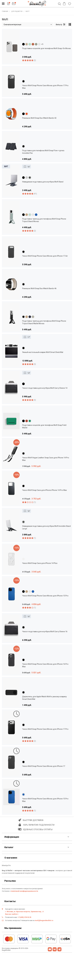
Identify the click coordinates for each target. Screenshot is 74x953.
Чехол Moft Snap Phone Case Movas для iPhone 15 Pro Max (45, 800)
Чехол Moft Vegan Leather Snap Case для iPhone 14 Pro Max (45, 459)
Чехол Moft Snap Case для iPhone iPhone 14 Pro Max (44, 490)
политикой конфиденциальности (24, 891)
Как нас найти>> (11, 914)
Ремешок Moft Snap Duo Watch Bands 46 (39, 288)
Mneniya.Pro (6, 865)
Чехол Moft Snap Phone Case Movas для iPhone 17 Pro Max (45, 86)
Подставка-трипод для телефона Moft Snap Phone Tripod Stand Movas (44, 220)
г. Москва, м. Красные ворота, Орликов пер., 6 (24, 911)
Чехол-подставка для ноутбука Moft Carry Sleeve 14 (44, 388)
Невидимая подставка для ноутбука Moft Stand (42, 182)
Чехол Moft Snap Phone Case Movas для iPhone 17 (43, 766)
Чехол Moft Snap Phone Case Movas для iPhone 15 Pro (45, 596)
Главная (5, 11)
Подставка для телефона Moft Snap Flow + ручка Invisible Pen (43, 151)
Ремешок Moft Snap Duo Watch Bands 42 (39, 118)
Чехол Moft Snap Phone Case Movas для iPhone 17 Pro (45, 729)
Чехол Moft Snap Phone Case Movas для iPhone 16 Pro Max (45, 665)
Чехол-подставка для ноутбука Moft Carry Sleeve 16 (44, 632)
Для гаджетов (16, 11)
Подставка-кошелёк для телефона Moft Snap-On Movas (46, 48)
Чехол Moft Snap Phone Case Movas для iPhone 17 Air (45, 256)
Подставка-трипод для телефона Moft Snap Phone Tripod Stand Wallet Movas (44, 322)
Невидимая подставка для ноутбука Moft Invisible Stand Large (46, 527)
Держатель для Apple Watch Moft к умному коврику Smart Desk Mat (44, 698)
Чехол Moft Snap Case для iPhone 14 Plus (39, 563)
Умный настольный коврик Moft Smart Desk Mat (42, 352)
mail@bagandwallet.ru (44, 920)
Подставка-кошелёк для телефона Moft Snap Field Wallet (44, 426)
